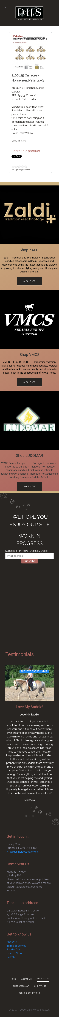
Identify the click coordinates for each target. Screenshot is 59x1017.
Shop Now (29, 281)
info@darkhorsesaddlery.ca (22, 851)
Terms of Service (16, 945)
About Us (12, 942)
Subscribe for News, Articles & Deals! (26, 550)
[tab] (26, 816)
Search (11, 957)
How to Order (14, 953)
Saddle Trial (13, 949)
